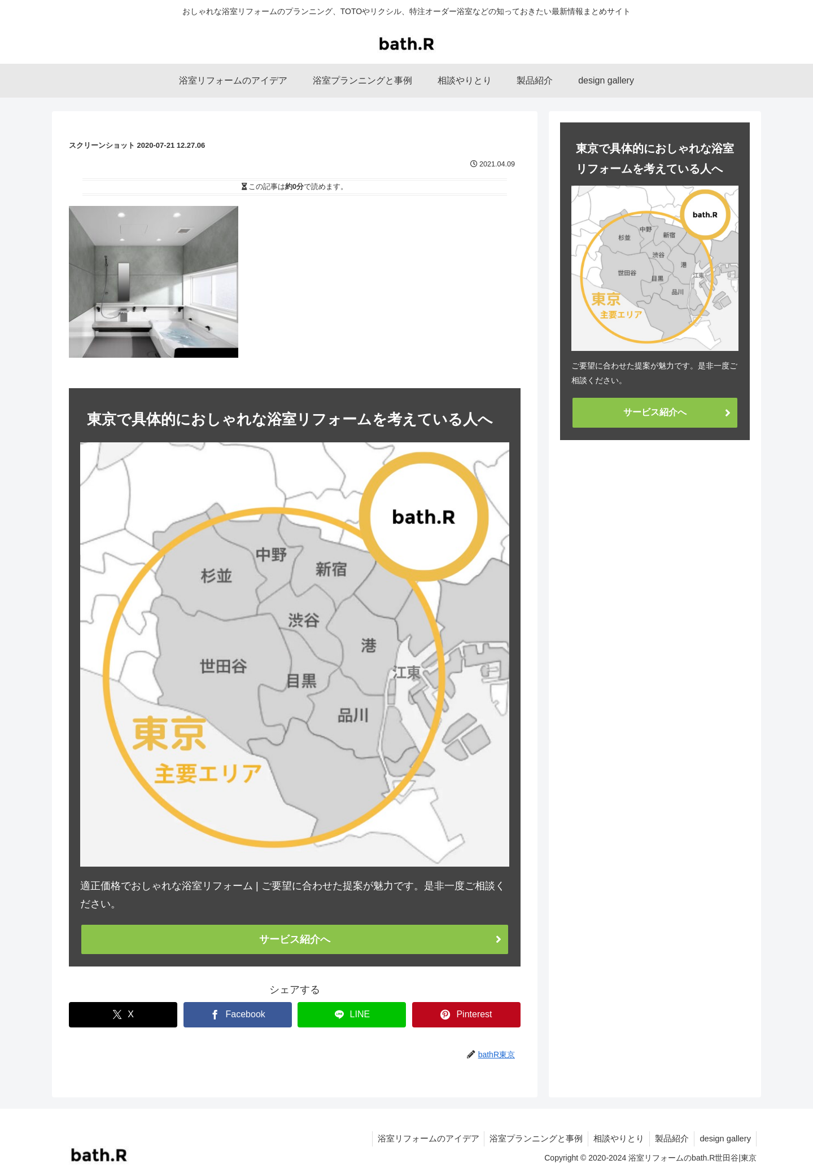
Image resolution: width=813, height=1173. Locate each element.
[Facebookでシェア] (237, 1014)
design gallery (726, 1138)
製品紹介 (674, 1138)
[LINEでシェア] (352, 1014)
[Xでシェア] (123, 1014)
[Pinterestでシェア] (466, 1014)
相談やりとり (622, 1138)
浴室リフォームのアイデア (441, 1138)
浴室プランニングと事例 (543, 1138)
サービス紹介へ (294, 939)
